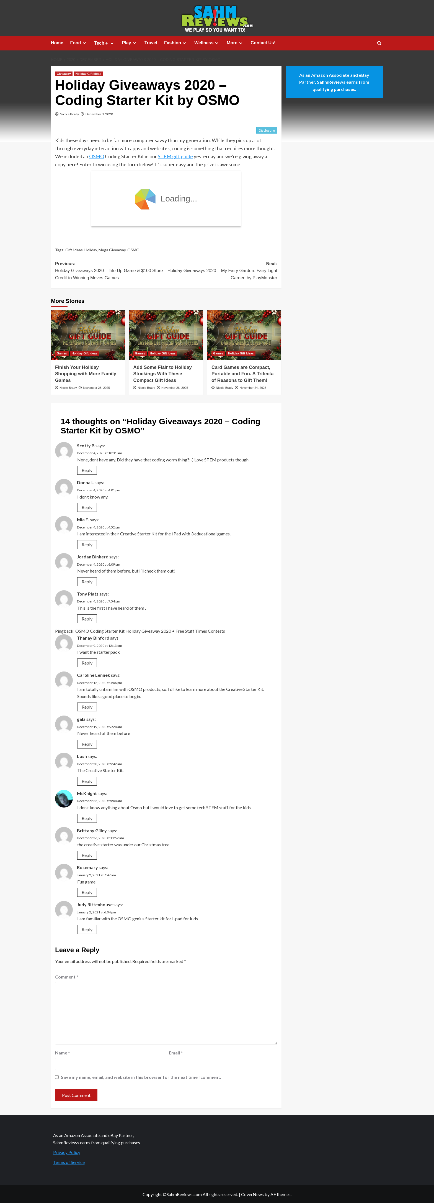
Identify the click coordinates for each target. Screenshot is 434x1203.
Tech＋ (104, 43)
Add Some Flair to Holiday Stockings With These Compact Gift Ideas (162, 374)
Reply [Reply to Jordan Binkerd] (87, 581)
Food (78, 42)
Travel (150, 42)
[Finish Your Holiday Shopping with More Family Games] (88, 335)
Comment (66, 976)
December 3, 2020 (99, 114)
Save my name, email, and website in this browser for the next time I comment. (141, 1077)
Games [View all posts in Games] (62, 353)
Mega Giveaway (112, 249)
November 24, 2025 (252, 387)
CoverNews (252, 1194)
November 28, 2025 (96, 387)
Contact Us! (263, 42)
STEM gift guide (175, 156)
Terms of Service (69, 1162)
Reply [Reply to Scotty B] (87, 470)
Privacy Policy (66, 1152)
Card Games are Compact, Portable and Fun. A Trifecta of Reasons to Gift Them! (242, 374)
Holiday (90, 249)
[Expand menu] (84, 43)
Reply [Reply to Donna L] (87, 507)
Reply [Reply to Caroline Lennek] (87, 706)
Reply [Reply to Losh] (87, 781)
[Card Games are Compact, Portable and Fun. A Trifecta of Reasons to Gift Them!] (244, 335)
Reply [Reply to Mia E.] (87, 544)
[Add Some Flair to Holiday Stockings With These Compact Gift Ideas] (166, 335)
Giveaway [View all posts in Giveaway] (64, 73)
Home (57, 42)
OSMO (96, 156)
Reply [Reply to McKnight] (87, 818)
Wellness (207, 42)
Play (130, 42)
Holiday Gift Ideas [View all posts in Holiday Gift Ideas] (88, 73)
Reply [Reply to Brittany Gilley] (87, 855)
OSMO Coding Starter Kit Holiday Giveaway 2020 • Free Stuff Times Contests (150, 631)
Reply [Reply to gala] (87, 744)
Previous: (110, 271)
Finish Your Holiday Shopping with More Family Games (85, 374)
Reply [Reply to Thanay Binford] (87, 662)
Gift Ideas (74, 249)
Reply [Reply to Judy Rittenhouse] (87, 929)
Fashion (175, 42)
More (235, 42)
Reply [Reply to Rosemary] (87, 892)
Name (62, 1052)
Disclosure (267, 130)
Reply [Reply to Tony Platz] (87, 618)
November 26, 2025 (174, 387)
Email (176, 1052)
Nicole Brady (69, 114)
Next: (221, 271)
